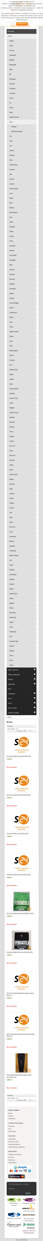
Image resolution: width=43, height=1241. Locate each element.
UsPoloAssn (13, 312)
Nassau (12, 584)
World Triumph (14, 555)
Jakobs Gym (13, 593)
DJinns (12, 355)
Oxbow (12, 236)
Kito (11, 560)
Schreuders (13, 574)
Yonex (11, 327)
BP (10, 74)
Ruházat (13, 127)
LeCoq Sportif (14, 188)
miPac (11, 403)
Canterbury (13, 551)
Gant (11, 141)
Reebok (12, 250)
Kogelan (12, 579)
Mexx (11, 203)
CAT (11, 636)
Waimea (12, 460)
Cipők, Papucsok (13, 670)
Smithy (12, 293)
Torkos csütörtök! (14, 1226)
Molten (12, 589)
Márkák (10, 36)
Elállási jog (11, 1160)
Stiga (11, 489)
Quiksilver (13, 246)
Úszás (10, 703)
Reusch (12, 646)
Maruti (11, 198)
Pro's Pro (12, 446)
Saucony (12, 279)
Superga (12, 417)
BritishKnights (14, 350)
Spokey (12, 436)
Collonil (12, 150)
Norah (11, 222)
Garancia (11, 1157)
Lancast (12, 184)
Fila (11, 136)
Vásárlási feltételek (14, 1144)
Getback (12, 155)
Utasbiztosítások (29, 1220)
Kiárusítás (11, 31)
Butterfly (12, 570)
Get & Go (12, 527)
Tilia (11, 512)
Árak (9, 1129)
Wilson (12, 317)
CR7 (11, 365)
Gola (11, 160)
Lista (16, 729)
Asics (11, 341)
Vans (11, 322)
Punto (11, 565)
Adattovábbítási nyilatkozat (16, 1147)
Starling (12, 651)
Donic (11, 522)
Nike (11, 217)
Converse (12, 93)
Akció (9, 689)
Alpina (11, 622)
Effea (11, 112)
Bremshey (13, 613)
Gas (11, 146)
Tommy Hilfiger (14, 303)
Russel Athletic (14, 389)
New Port (12, 455)
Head (11, 451)
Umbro (12, 308)
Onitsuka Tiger (14, 641)
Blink (11, 69)
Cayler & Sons (14, 412)
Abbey (11, 465)
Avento (12, 441)
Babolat (12, 60)
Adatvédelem (12, 1139)
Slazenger (13, 289)
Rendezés (20, 731)
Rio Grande (13, 255)
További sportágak (13, 713)
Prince (11, 655)
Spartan (12, 427)
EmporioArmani (14, 117)
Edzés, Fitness (12, 708)
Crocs (11, 98)
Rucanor (12, 269)
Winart (12, 598)
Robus (12, 608)
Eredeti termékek (13, 1142)
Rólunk (10, 1113)
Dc (10, 103)
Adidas (12, 41)
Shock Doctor (14, 474)
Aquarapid (13, 55)
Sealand (12, 284)
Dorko (11, 107)
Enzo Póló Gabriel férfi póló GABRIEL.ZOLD (20, 913)
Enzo (11, 122)
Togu (11, 517)
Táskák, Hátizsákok (14, 674)
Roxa (11, 660)
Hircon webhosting (21, 1240)
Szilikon (12, 503)
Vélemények (12, 1131)
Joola (11, 627)
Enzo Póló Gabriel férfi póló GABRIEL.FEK (20, 952)
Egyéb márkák (14, 331)
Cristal (11, 498)
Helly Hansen (14, 165)
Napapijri (12, 227)
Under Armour (14, 398)
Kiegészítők (11, 684)
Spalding (12, 546)
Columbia (12, 88)
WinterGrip (13, 617)
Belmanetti (13, 65)
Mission (12, 208)
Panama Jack (14, 370)
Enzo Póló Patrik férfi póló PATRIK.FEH (19, 874)
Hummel (12, 169)
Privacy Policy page (7, 17)
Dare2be (12, 393)
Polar (11, 346)
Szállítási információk (14, 1154)
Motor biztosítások (29, 1218)
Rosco (11, 470)
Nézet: (9, 729)
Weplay (12, 603)
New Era (12, 422)
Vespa (11, 336)
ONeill (11, 231)
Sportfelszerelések (17, 131)
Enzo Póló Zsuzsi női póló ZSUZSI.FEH (19, 795)
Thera (11, 431)
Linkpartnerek (12, 1162)
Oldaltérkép (11, 1118)
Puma (11, 241)
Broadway (13, 79)
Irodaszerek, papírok (29, 1211)
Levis (11, 193)
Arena (11, 46)
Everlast (12, 484)
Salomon (12, 274)
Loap (11, 532)
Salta (11, 384)
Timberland (13, 632)
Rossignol (13, 260)
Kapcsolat (11, 1126)
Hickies (12, 379)
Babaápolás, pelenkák (29, 1203)
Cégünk (10, 1116)
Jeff (11, 174)
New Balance (14, 212)
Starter (12, 374)
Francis (12, 508)
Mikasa (12, 541)
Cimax (11, 665)
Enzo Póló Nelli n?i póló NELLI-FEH (18, 833)
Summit (12, 493)
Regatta (12, 408)
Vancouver (13, 536)
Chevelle (12, 84)
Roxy (11, 265)
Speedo (12, 298)
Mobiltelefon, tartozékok (14, 1218)
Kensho (12, 179)
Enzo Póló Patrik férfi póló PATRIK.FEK (19, 756)
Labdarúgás (11, 694)
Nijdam (12, 479)
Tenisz (10, 698)
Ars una (12, 50)
